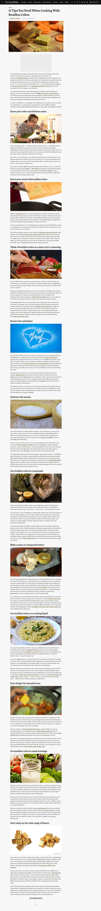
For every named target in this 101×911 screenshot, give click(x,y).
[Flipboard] (77, 2)
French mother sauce (54, 598)
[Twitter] (74, 2)
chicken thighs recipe (29, 538)
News (30, 2)
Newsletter (94, 2)
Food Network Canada (39, 297)
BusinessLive (14, 593)
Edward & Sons (20, 375)
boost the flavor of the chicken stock (30, 234)
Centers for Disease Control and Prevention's (36, 363)
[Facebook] (72, 2)
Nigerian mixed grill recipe (43, 306)
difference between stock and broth (48, 93)
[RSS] (87, 2)
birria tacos (46, 735)
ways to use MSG (47, 437)
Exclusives (37, 2)
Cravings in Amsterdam (50, 357)
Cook (61, 2)
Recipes (24, 2)
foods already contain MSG (25, 445)
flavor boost (57, 283)
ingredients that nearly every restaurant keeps (45, 607)
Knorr (44, 170)
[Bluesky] (82, 2)
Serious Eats (40, 859)
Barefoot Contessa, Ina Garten (49, 232)
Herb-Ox (26, 377)
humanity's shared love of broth (41, 86)
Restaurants (47, 2)
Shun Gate (27, 451)
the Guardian (43, 587)
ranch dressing (41, 808)
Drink (67, 2)
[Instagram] (84, 2)
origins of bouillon (22, 78)
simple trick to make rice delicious (29, 674)
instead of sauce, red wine (32, 652)
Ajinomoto (43, 445)
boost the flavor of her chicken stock (34, 746)
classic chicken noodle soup (44, 731)
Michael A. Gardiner (15, 18)
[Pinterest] (79, 2)
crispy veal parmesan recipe (21, 316)
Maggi (50, 170)
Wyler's (28, 168)
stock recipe (19, 213)
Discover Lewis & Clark (19, 86)
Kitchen (55, 2)
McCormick (35, 168)
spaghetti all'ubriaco (32, 650)
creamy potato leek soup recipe (31, 729)
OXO (29, 873)
